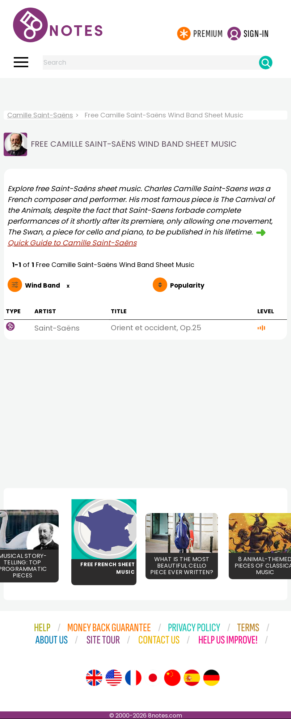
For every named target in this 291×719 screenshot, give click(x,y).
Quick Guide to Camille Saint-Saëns (72, 243)
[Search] (266, 62)
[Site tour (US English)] (114, 678)
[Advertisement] (145, 92)
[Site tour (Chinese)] (172, 678)
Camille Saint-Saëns (40, 115)
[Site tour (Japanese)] (153, 678)
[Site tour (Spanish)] (192, 678)
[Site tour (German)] (211, 678)
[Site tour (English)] (94, 678)
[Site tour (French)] (133, 678)
